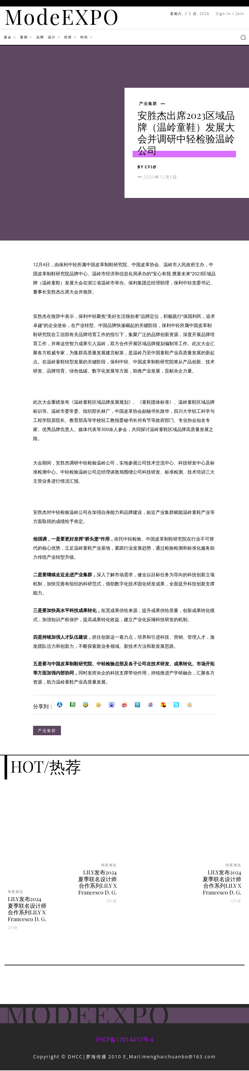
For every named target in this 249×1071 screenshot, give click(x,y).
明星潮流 (15, 891)
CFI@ (151, 167)
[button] (243, 37)
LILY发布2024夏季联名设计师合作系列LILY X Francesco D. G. (27, 908)
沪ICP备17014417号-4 (124, 1040)
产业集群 (148, 104)
